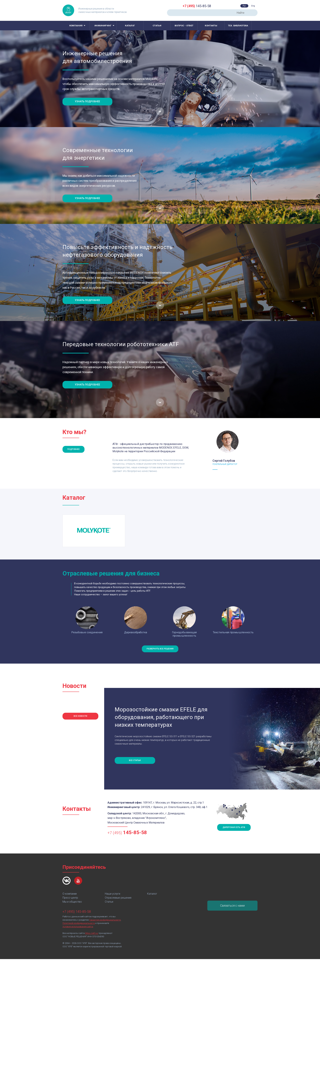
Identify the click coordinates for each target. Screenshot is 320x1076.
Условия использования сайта (77, 926)
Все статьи (135, 760)
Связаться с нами (232, 905)
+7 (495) (127, 832)
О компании (69, 893)
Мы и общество (72, 901)
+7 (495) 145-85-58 (76, 912)
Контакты (211, 25)
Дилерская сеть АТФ (234, 827)
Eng (253, 6)
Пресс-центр (70, 897)
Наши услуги (112, 893)
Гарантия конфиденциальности (105, 920)
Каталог (130, 25)
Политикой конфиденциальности (78, 923)
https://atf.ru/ (91, 933)
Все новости (80, 716)
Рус (244, 6)
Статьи (157, 25)
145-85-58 (197, 6)
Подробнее (73, 449)
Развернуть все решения (160, 649)
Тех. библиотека (238, 25)
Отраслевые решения (118, 897)
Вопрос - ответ (184, 25)
